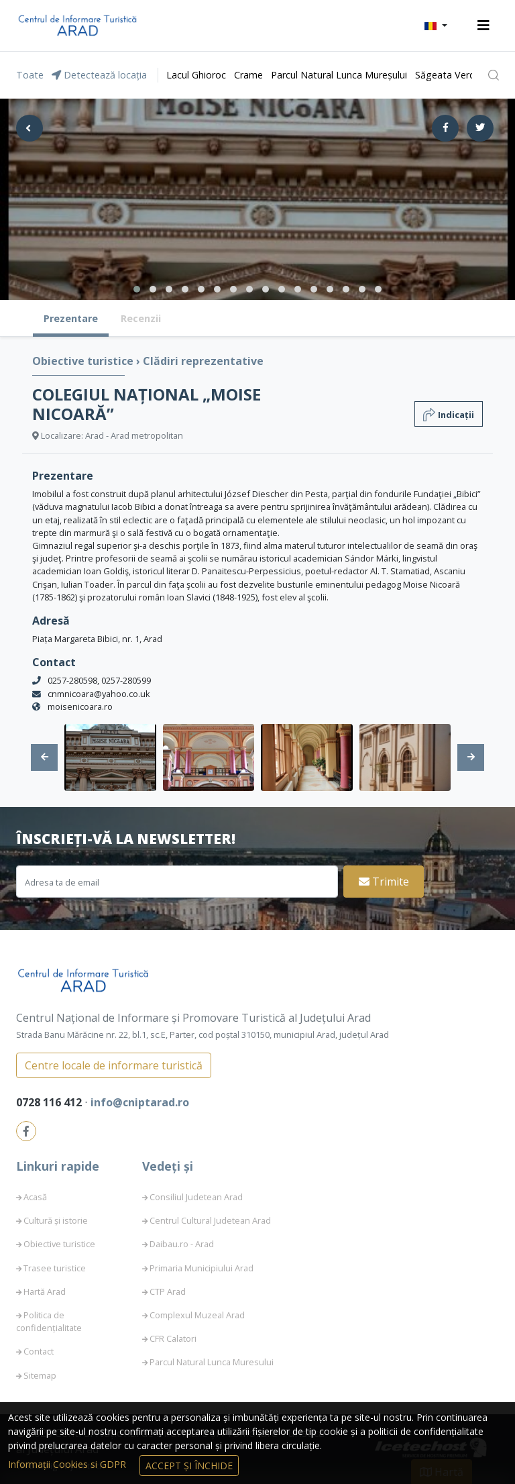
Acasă (35, 1197)
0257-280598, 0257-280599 (99, 680)
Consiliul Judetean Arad (196, 1197)
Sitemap (39, 1375)
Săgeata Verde (448, 74)
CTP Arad (168, 1291)
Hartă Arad (44, 1291)
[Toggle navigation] (483, 25)
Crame (248, 74)
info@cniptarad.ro (140, 1102)
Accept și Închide (189, 1465)
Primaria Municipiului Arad (201, 1268)
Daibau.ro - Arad (182, 1244)
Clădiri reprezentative (203, 361)
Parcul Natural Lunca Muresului (212, 1362)
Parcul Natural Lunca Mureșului (339, 74)
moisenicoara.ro (80, 706)
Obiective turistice (84, 361)
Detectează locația (99, 74)
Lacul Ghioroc (196, 74)
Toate (30, 74)
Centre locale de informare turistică (114, 1065)
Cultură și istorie (55, 1220)
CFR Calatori (173, 1338)
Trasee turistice (54, 1268)
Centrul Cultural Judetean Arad (210, 1220)
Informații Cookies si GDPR (68, 1464)
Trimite (384, 881)
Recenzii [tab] (141, 318)
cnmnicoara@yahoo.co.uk (99, 694)
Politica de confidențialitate (49, 1321)
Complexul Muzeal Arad (197, 1315)
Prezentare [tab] (71, 318)
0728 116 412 (50, 1102)
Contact (38, 1351)
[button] (436, 25)
